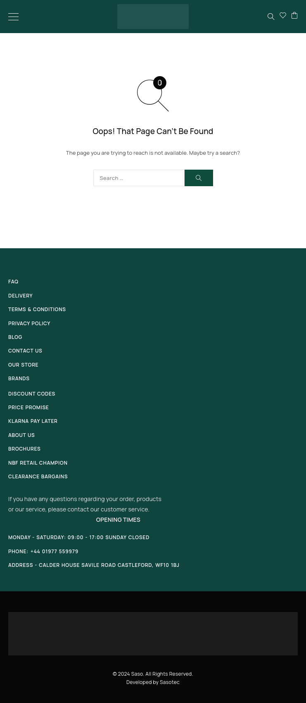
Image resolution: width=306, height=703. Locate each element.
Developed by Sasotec (153, 682)
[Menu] (13, 16)
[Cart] (294, 16)
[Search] (271, 16)
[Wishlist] (283, 16)
